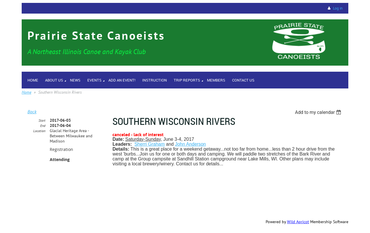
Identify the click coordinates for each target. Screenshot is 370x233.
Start (41, 120)
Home (26, 92)
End (42, 125)
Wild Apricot (298, 221)
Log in (338, 8)
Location (39, 131)
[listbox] (319, 112)
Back (31, 111)
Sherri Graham (149, 144)
